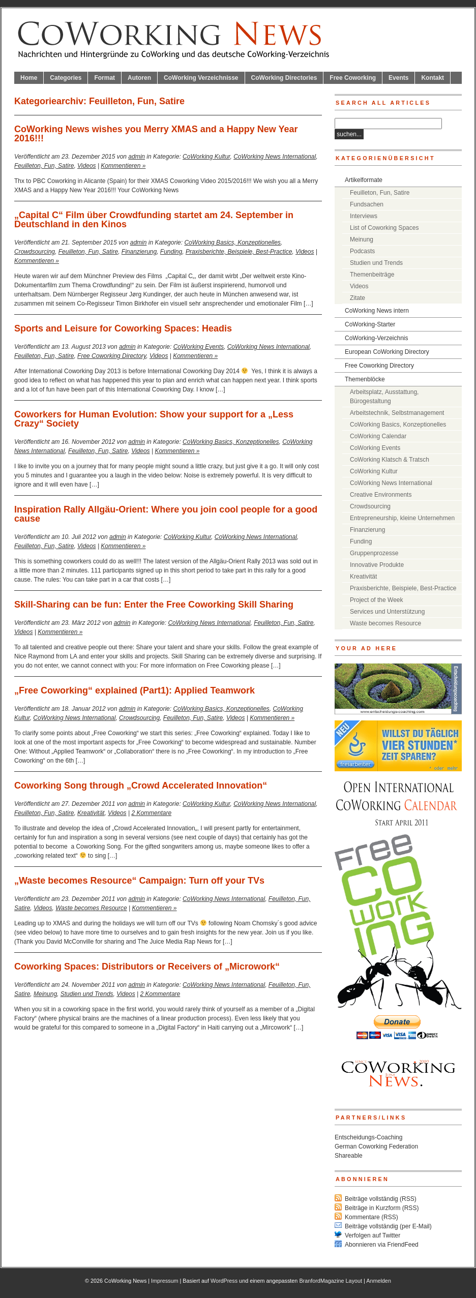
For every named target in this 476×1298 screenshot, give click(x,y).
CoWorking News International (274, 156)
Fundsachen (366, 204)
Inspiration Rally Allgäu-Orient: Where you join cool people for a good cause (165, 514)
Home (28, 77)
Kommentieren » (123, 165)
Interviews (363, 216)
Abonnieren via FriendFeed (382, 1244)
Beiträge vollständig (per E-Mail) (388, 1226)
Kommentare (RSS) (371, 1217)
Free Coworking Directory (111, 355)
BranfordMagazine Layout (330, 1281)
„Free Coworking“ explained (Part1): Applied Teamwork (134, 690)
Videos (86, 165)
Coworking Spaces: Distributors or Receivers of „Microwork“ (147, 966)
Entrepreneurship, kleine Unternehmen (402, 518)
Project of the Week (376, 599)
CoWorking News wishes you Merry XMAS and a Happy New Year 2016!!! (156, 133)
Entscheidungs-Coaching (368, 1137)
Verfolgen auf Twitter (372, 1235)
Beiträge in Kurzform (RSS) (382, 1208)
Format (104, 77)
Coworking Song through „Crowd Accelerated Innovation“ (140, 785)
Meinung (45, 994)
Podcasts (362, 251)
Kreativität (90, 813)
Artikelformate (363, 180)
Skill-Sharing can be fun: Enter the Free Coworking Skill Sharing (153, 604)
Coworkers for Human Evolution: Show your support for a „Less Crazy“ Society (153, 419)
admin (136, 156)
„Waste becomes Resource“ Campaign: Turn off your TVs (139, 881)
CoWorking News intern (377, 310)
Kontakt (432, 77)
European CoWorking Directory (387, 351)
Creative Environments (380, 494)
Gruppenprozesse (374, 553)
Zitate (357, 297)
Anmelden (378, 1281)
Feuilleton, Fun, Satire (44, 165)
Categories (65, 77)
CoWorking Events (198, 346)
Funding (171, 251)
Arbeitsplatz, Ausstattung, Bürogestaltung (384, 396)
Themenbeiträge (372, 274)
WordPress (224, 1281)
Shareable (349, 1155)
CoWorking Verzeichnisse (201, 77)
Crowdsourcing (34, 251)
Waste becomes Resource (91, 908)
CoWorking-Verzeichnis (376, 338)
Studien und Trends (87, 994)
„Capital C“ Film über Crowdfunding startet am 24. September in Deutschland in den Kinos (153, 219)
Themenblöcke (365, 379)
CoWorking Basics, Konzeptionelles (232, 242)
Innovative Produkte (377, 564)
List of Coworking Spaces (384, 227)
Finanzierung (139, 251)
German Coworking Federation (376, 1146)
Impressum (164, 1281)
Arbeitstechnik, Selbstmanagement (397, 412)
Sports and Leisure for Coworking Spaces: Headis (123, 328)
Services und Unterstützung (387, 611)
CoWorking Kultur (206, 156)
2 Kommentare (151, 813)
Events (398, 77)
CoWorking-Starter (370, 324)
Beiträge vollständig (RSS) (380, 1198)
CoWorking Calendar (378, 436)
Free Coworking (353, 77)
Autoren (139, 77)
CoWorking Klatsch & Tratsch (389, 459)
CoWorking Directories (284, 77)
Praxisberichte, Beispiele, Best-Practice (239, 251)
